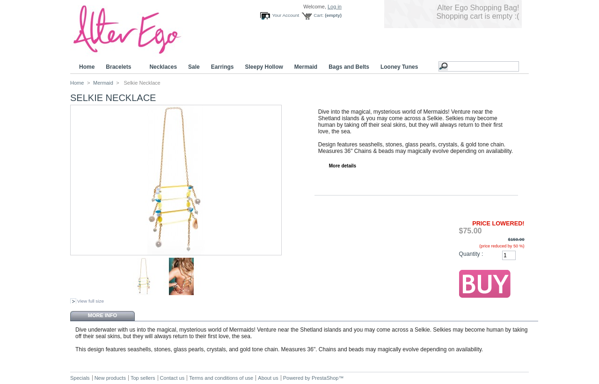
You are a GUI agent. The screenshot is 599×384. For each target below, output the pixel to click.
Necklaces (163, 67)
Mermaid (305, 67)
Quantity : (471, 254)
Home (87, 67)
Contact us (172, 378)
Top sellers (143, 378)
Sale (194, 67)
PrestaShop (325, 378)
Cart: (318, 15)
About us (268, 378)
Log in (335, 6)
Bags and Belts (349, 67)
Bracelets (119, 67)
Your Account (285, 15)
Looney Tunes (400, 67)
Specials (80, 378)
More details (342, 165)
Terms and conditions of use (221, 378)
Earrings (222, 67)
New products (110, 378)
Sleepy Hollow (264, 67)
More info (102, 315)
